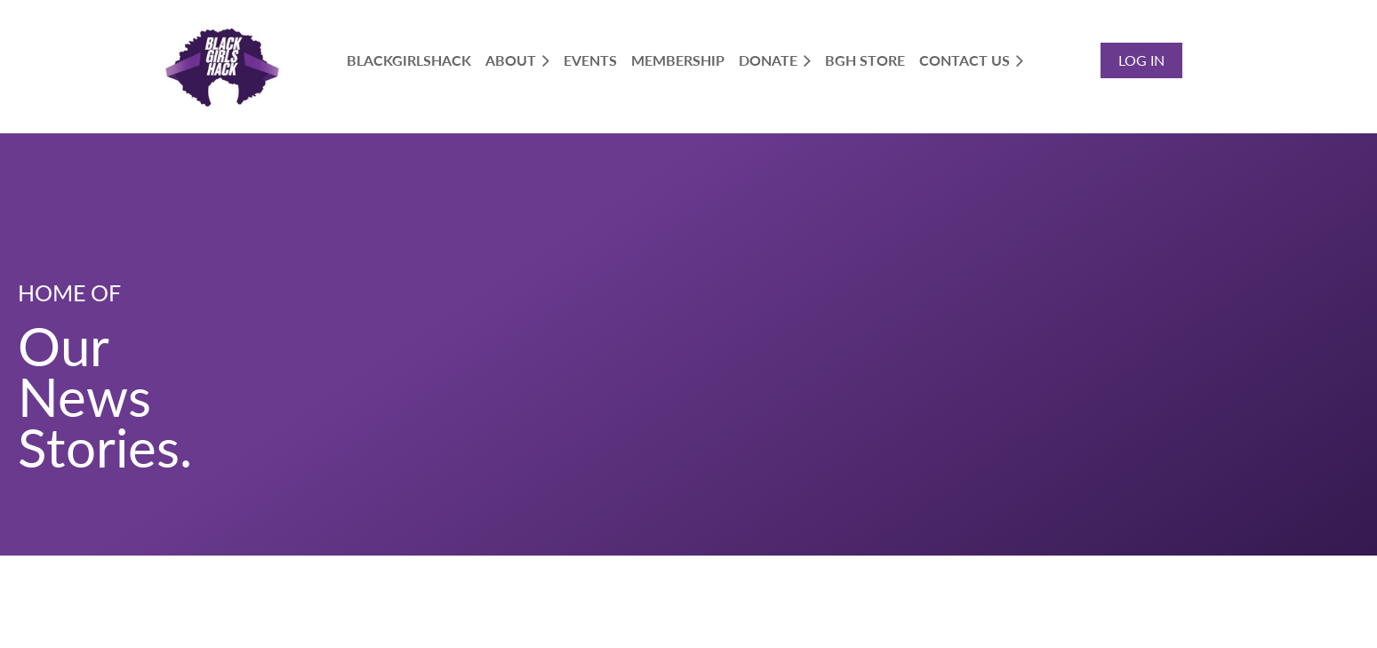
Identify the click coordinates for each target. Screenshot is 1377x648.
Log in (1141, 60)
